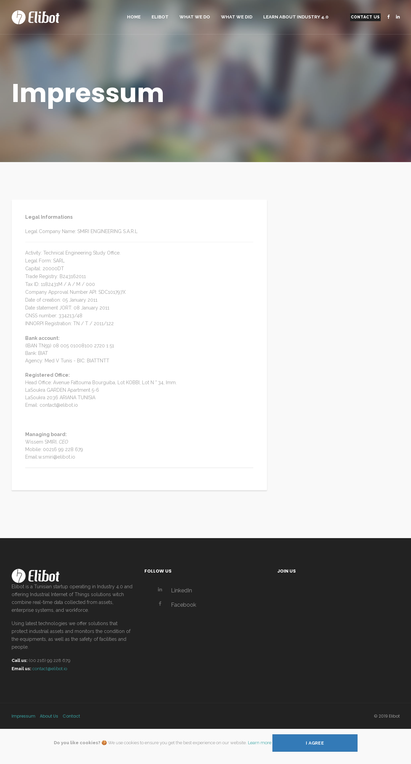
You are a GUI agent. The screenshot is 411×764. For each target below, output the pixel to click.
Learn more (259, 742)
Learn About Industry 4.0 (295, 16)
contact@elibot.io (49, 668)
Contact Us (365, 17)
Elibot (160, 16)
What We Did (236, 16)
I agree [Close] (315, 743)
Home (134, 16)
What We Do (194, 16)
